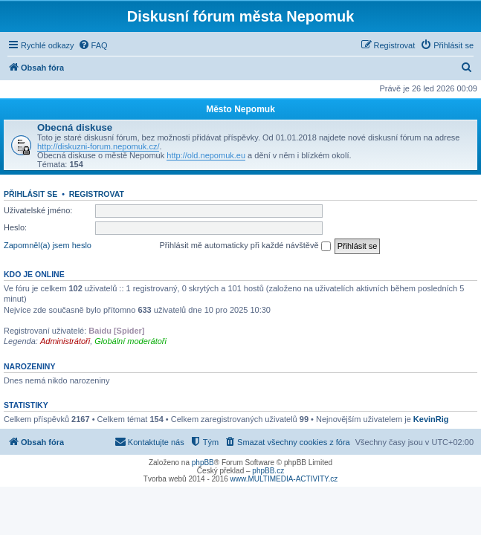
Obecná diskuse (74, 127)
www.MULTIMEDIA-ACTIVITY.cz (284, 479)
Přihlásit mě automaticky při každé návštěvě (245, 246)
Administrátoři (65, 341)
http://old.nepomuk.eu (206, 155)
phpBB (203, 462)
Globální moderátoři (130, 341)
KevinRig (431, 419)
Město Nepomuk (240, 109)
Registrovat (96, 193)
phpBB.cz (268, 471)
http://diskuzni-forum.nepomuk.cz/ (98, 146)
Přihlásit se (30, 193)
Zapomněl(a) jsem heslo (47, 245)
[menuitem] (93, 45)
